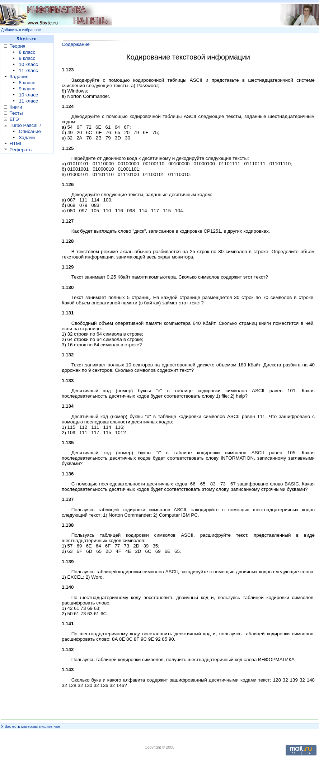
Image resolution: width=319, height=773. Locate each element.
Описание (30, 131)
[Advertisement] (196, 14)
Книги (16, 107)
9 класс (27, 58)
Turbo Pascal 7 (26, 125)
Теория (17, 46)
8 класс (27, 52)
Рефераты (21, 149)
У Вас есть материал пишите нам (30, 726)
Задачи (27, 137)
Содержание (76, 44)
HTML (16, 143)
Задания (19, 76)
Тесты (16, 113)
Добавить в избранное (21, 30)
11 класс (28, 70)
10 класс (28, 64)
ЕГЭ (14, 119)
